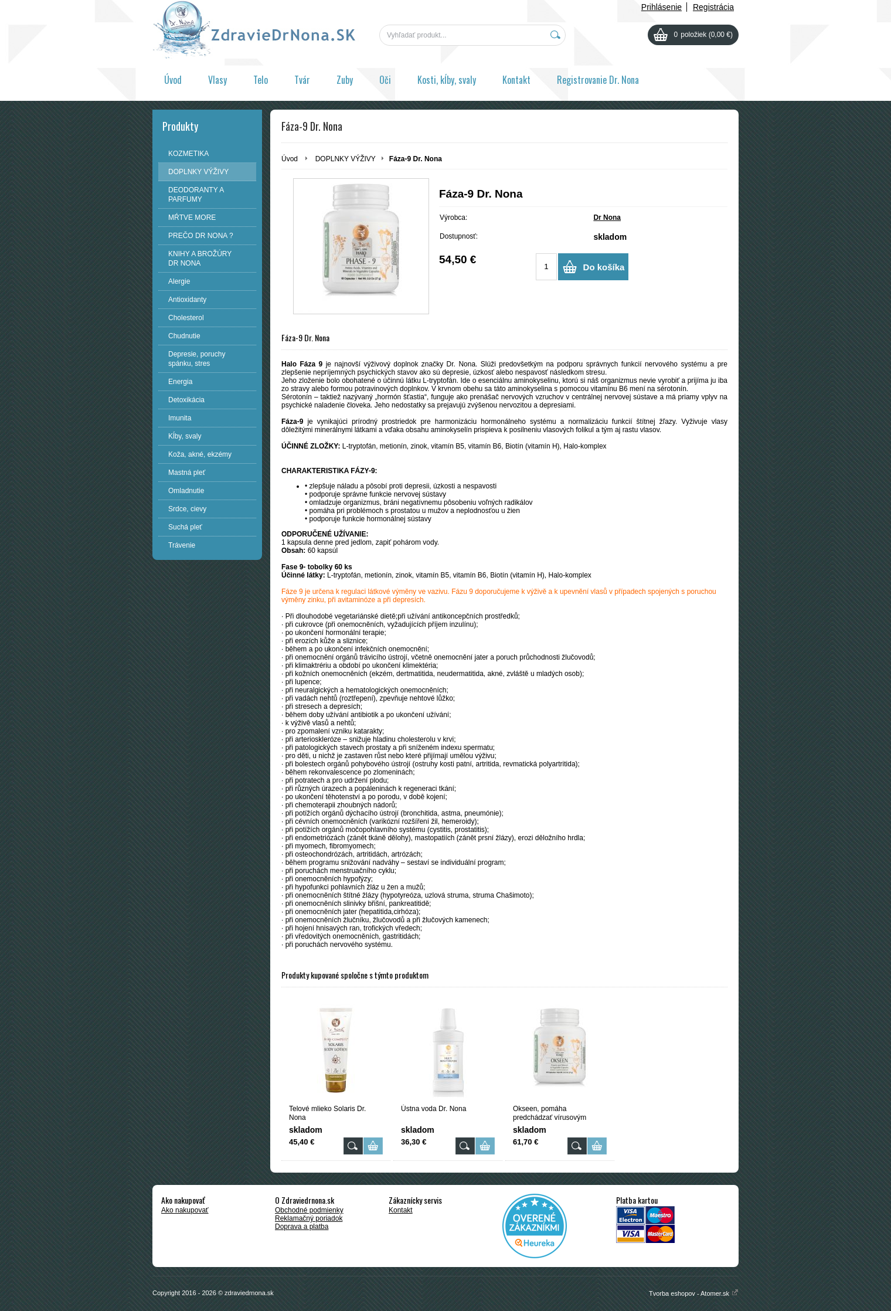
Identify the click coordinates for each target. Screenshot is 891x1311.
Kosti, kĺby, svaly (446, 80)
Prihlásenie (661, 7)
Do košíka (604, 267)
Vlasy (217, 80)
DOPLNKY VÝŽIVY (345, 159)
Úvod (173, 80)
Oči (385, 80)
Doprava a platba (301, 1226)
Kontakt (516, 80)
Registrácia (713, 7)
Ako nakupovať (185, 1210)
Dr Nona (607, 217)
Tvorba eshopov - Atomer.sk (694, 1293)
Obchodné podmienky (309, 1210)
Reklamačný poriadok (308, 1218)
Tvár (302, 80)
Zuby (344, 80)
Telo (260, 80)
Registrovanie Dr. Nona (598, 80)
